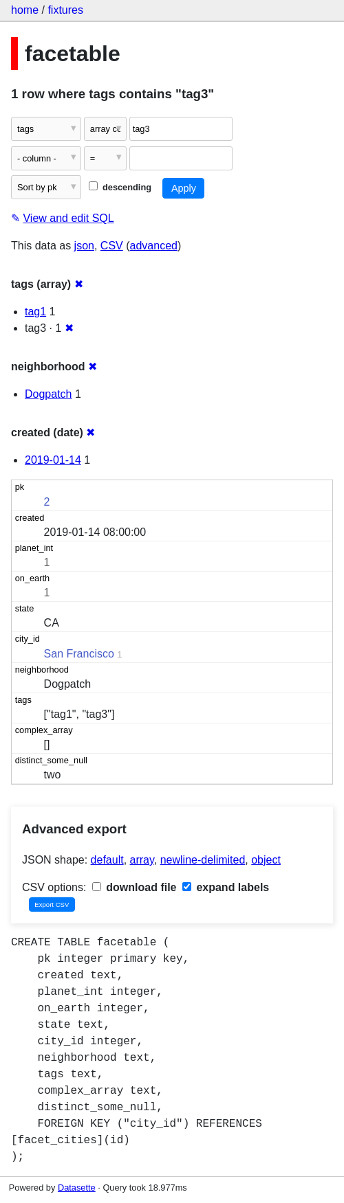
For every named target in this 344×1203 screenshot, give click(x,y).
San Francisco (79, 654)
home (25, 10)
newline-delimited (203, 860)
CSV (111, 245)
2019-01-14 (53, 460)
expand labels (225, 887)
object (266, 860)
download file (134, 887)
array (142, 860)
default (107, 860)
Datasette (77, 1187)
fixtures (65, 10)
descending (120, 187)
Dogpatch (48, 394)
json (84, 245)
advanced (154, 245)
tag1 (35, 311)
